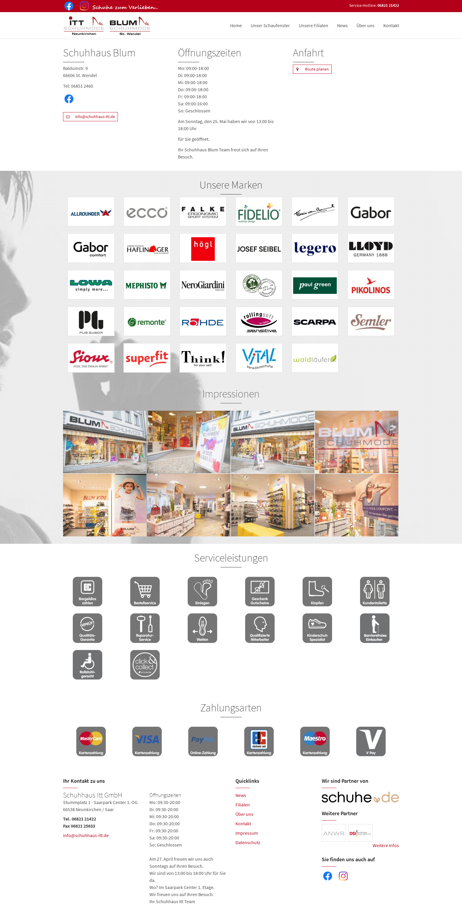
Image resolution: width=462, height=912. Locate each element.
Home (236, 25)
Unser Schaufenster (270, 25)
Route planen (311, 69)
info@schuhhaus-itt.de (89, 116)
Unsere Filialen (313, 25)
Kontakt (391, 25)
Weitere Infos (386, 845)
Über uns (365, 25)
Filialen (242, 805)
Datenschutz (247, 842)
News (342, 25)
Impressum (246, 833)
